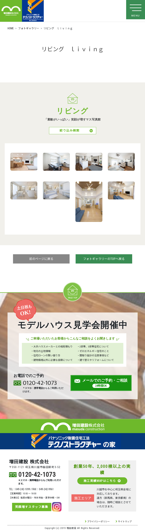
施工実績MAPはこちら (102, 480)
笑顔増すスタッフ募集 (30, 507)
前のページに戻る (41, 259)
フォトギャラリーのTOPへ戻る (104, 259)
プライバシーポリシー (98, 521)
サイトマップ (125, 521)
